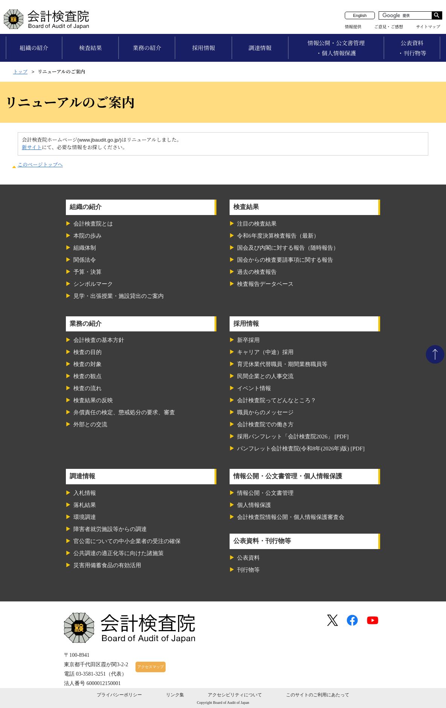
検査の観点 (87, 376)
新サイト (32, 147)
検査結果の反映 (93, 400)
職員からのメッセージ (265, 412)
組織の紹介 (34, 48)
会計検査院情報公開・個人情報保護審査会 (290, 517)
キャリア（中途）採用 (265, 352)
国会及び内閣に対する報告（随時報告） (288, 248)
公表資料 (248, 558)
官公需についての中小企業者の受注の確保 (127, 541)
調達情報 (259, 48)
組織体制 (84, 248)
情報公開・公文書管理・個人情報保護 (336, 48)
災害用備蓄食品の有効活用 (107, 565)
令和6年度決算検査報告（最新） (278, 236)
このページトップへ (40, 165)
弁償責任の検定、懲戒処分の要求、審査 (124, 412)
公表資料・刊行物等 (412, 48)
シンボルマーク (93, 284)
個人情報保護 (254, 505)
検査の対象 (87, 364)
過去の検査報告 (257, 272)
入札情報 (84, 493)
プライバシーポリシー (119, 694)
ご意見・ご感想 (388, 26)
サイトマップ (428, 26)
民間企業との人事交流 (265, 376)
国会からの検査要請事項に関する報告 (285, 260)
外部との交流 (90, 424)
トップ (20, 72)
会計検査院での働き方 (265, 424)
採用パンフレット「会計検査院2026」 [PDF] (293, 436)
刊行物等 (248, 570)
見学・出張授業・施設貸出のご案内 (118, 296)
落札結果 (84, 505)
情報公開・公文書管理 (265, 493)
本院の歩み (87, 236)
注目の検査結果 (257, 224)
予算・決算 (87, 272)
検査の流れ (87, 388)
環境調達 (84, 517)
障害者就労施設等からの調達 (110, 529)
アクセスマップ (150, 667)
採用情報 (203, 48)
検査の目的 (87, 352)
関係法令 (84, 260)
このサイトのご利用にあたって (317, 694)
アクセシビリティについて (235, 694)
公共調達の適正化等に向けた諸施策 (118, 553)
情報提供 (353, 26)
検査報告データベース (265, 284)
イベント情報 (254, 388)
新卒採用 (248, 340)
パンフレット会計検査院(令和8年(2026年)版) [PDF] (301, 449)
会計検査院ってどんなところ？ (276, 400)
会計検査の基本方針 (98, 340)
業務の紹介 (146, 48)
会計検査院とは (93, 224)
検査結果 (90, 48)
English (360, 15)
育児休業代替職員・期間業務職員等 (282, 364)
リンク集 (175, 694)
